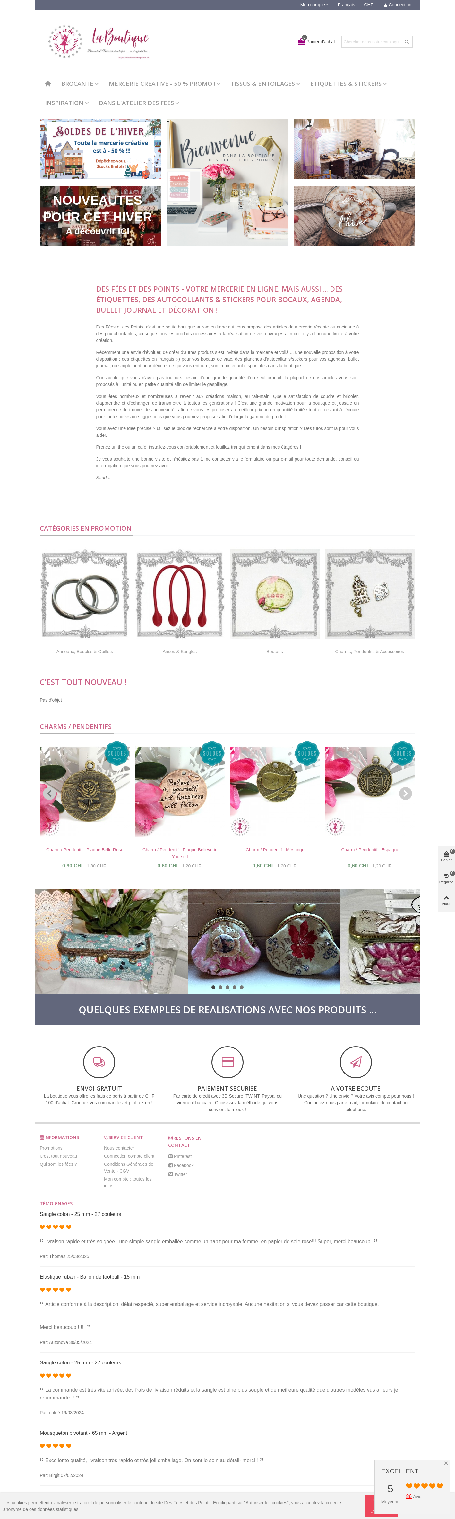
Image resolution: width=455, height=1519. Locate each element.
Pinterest (180, 1156)
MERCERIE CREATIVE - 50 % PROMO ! (162, 83)
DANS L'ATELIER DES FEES (136, 103)
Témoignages (56, 1203)
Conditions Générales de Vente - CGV (128, 1167)
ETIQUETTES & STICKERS (346, 83)
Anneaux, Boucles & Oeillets (84, 651)
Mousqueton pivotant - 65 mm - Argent (83, 1433)
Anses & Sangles (180, 651)
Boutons (274, 651)
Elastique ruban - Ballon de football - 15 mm (90, 1277)
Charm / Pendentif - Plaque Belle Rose (84, 849)
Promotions (51, 1148)
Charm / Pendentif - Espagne (370, 849)
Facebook (180, 1165)
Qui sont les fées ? (58, 1164)
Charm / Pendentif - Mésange (275, 849)
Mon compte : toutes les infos (128, 1182)
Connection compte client (129, 1156)
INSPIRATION (64, 103)
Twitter (177, 1174)
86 (409, 1496)
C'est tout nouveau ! (83, 682)
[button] (49, 793)
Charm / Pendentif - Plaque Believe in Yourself (179, 853)
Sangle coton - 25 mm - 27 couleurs (80, 1214)
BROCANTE (77, 83)
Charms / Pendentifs (76, 726)
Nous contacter (119, 1148)
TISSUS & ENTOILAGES (262, 83)
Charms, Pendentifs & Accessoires (369, 651)
